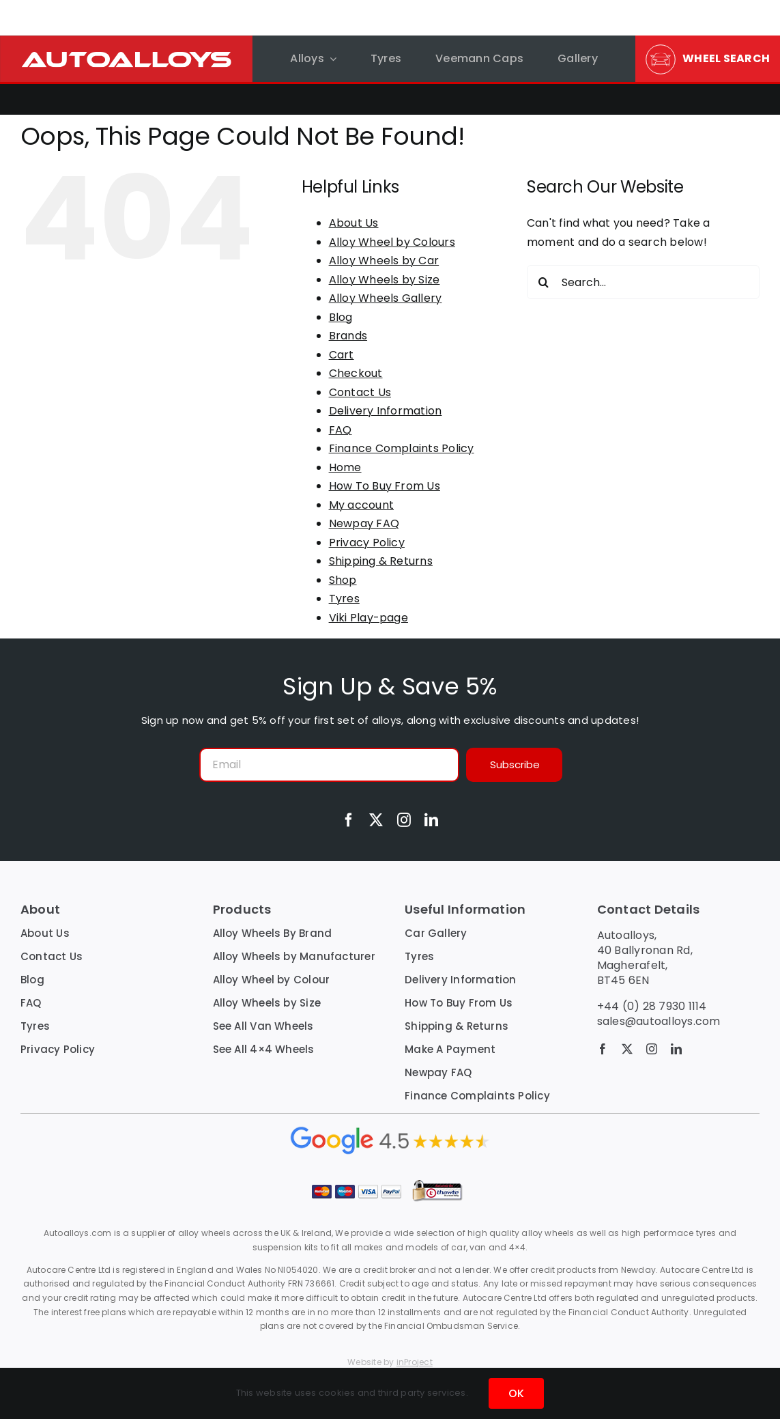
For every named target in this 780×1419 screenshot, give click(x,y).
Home (345, 467)
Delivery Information (385, 411)
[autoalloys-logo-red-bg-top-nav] (126, 40)
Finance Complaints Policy (401, 448)
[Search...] (643, 282)
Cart (341, 355)
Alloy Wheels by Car (384, 260)
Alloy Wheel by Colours (392, 242)
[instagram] (404, 820)
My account (361, 505)
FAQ (340, 430)
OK (516, 1393)
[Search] (544, 282)
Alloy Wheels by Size (384, 279)
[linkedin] (431, 820)
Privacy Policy (367, 542)
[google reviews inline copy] (390, 1129)
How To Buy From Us (384, 486)
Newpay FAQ (364, 523)
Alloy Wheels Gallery (385, 298)
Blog (341, 317)
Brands (348, 335)
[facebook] (349, 820)
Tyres (344, 598)
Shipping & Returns (381, 561)
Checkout (356, 373)
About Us (354, 223)
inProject (414, 1362)
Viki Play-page (368, 618)
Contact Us (360, 392)
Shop (343, 580)
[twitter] (376, 820)
